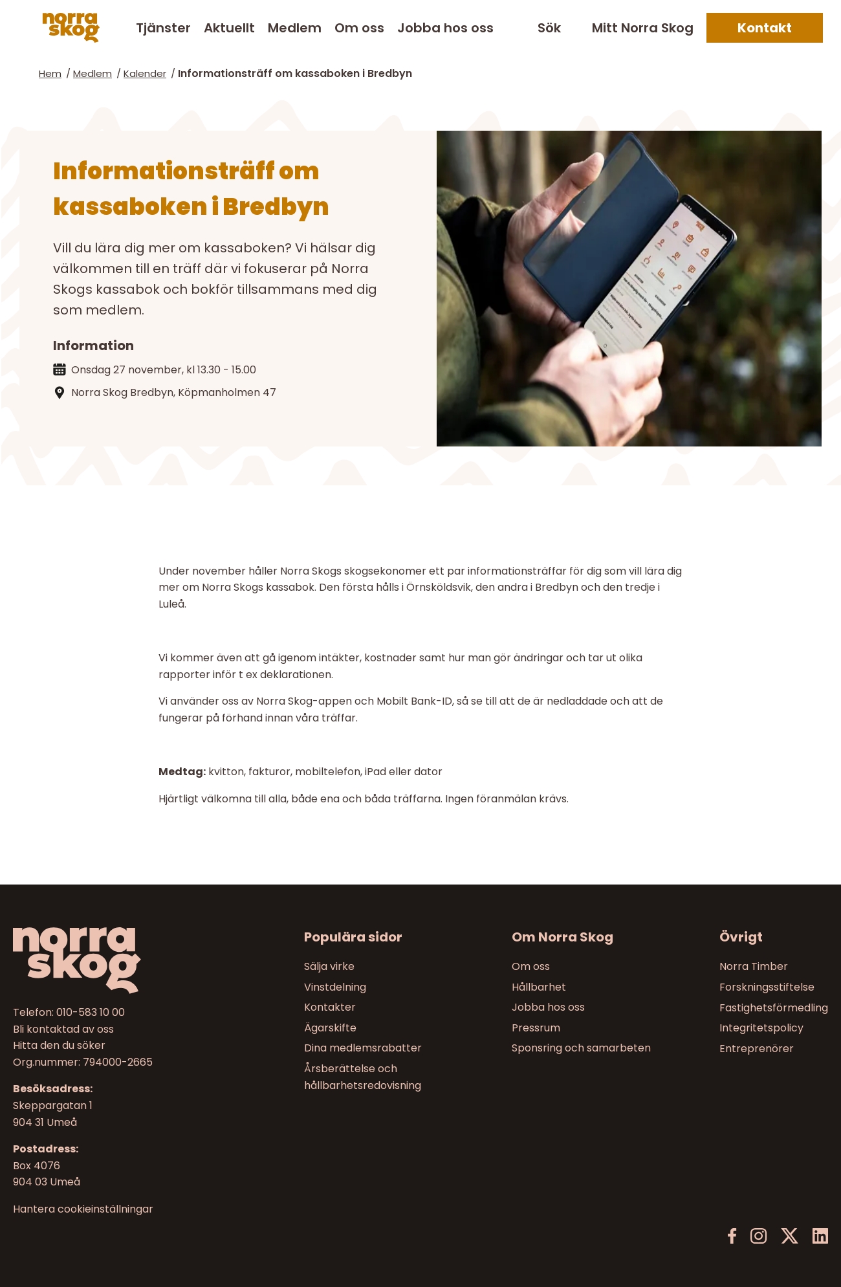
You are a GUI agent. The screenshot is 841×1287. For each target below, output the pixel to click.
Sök (549, 28)
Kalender (145, 73)
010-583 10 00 (90, 1012)
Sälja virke (329, 966)
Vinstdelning (335, 987)
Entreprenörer (756, 1048)
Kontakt (764, 28)
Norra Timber (753, 966)
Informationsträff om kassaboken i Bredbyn (295, 73)
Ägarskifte (330, 1027)
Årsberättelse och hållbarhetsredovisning (362, 1077)
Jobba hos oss (445, 28)
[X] (789, 1236)
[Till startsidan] (109, 960)
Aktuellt (229, 28)
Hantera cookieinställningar (83, 1209)
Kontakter (330, 1007)
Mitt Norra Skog (643, 28)
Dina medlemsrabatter (363, 1048)
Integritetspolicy (761, 1027)
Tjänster (163, 28)
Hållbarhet (539, 987)
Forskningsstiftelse (766, 987)
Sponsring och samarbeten (581, 1048)
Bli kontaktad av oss (63, 1029)
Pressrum (536, 1027)
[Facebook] (732, 1236)
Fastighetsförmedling (773, 1007)
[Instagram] (758, 1236)
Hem (50, 73)
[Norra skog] (71, 28)
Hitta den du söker (59, 1046)
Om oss (359, 28)
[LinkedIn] (820, 1236)
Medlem (295, 28)
